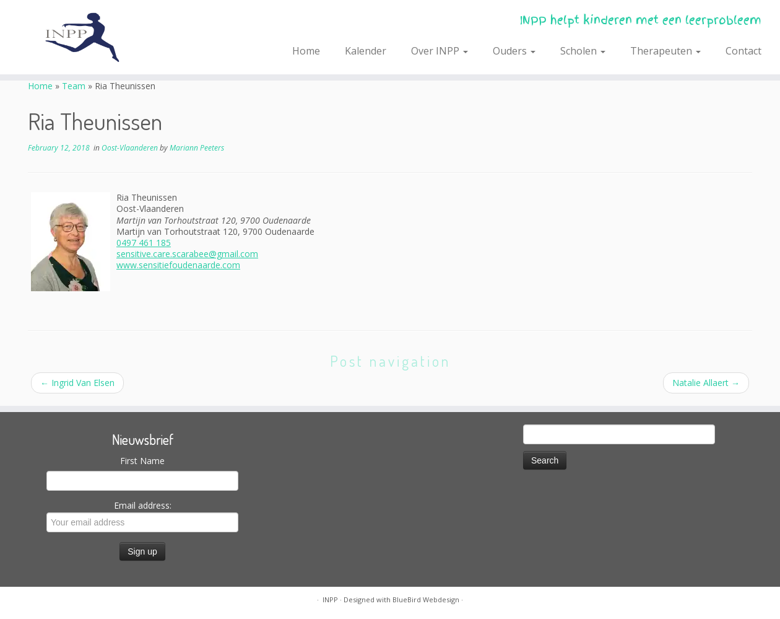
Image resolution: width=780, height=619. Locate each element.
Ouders (514, 51)
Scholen (582, 51)
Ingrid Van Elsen (77, 383)
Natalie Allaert (706, 383)
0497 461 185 (143, 242)
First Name (142, 461)
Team (73, 86)
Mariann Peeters (197, 148)
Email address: (142, 515)
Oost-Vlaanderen (131, 148)
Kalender (365, 51)
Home (306, 51)
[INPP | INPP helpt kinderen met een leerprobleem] (90, 37)
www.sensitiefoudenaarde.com (178, 265)
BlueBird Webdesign (425, 599)
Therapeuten (665, 51)
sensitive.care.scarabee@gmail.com (187, 254)
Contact (743, 51)
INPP (330, 599)
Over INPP (439, 51)
